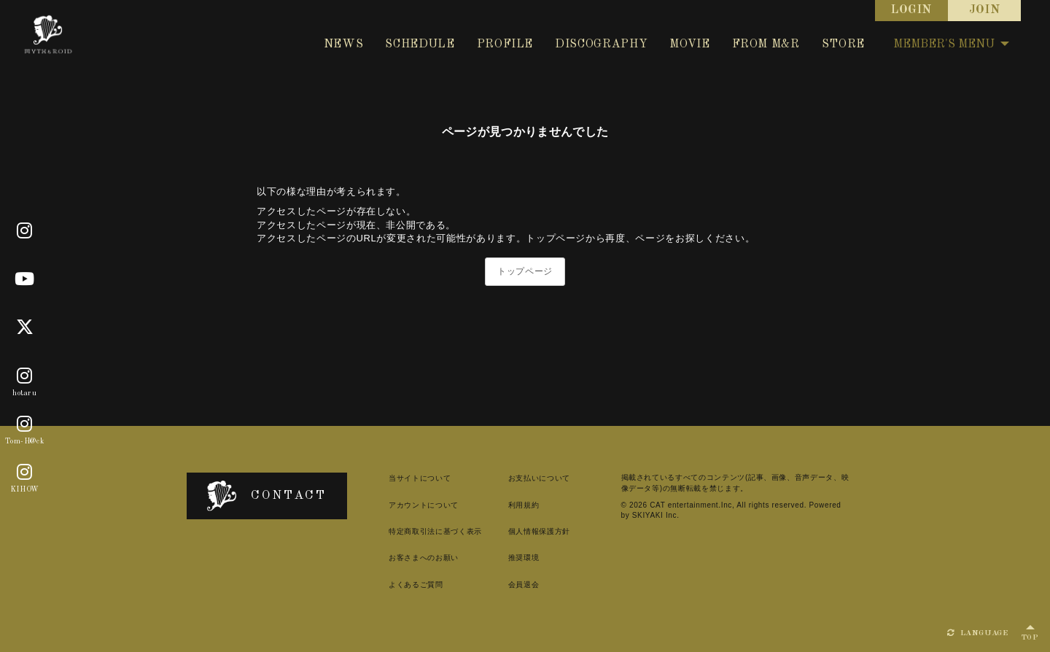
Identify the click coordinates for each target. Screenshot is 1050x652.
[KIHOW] (25, 473)
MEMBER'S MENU (951, 44)
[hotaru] (25, 376)
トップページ (525, 271)
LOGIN (911, 10)
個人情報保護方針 (539, 531)
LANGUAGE (977, 633)
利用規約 (524, 505)
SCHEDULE (419, 44)
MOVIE (689, 44)
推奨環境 (524, 558)
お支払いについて (539, 478)
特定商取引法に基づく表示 (435, 531)
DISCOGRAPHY (601, 44)
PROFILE (505, 44)
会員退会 (524, 585)
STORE (843, 44)
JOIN (984, 10)
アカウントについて (424, 505)
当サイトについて (420, 478)
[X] (25, 327)
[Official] (25, 231)
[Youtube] (25, 279)
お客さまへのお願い (424, 558)
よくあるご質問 (416, 585)
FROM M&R (766, 44)
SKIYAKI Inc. (656, 515)
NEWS (344, 44)
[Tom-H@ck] (25, 424)
